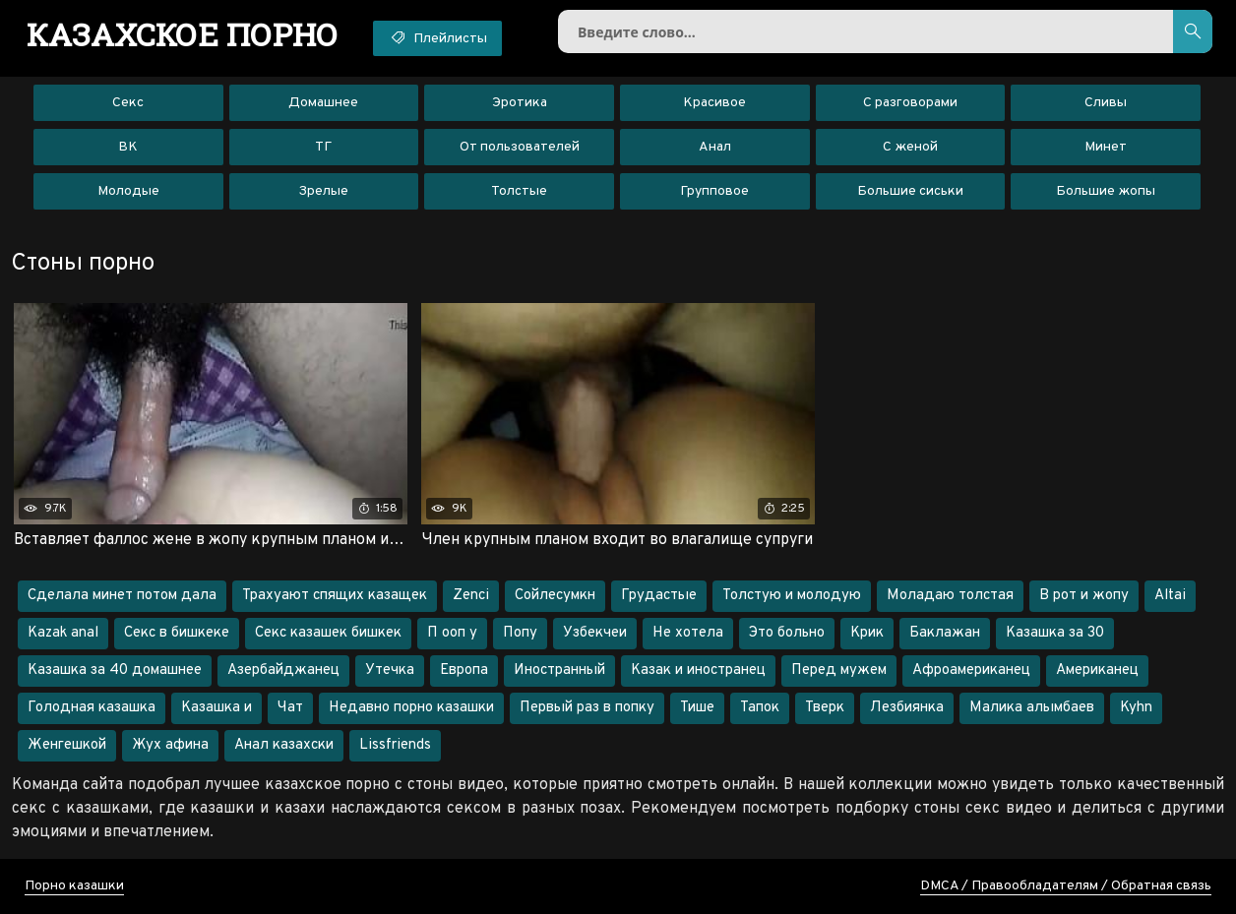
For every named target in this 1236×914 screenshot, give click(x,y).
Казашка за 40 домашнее (115, 670)
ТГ (323, 147)
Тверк (824, 708)
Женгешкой (67, 745)
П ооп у (452, 633)
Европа (464, 670)
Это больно (787, 633)
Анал (715, 147)
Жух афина (170, 745)
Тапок (759, 708)
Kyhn (1136, 708)
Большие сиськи (910, 191)
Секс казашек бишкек (328, 633)
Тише (697, 708)
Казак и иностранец (698, 670)
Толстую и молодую (791, 595)
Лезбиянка (907, 708)
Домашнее (323, 102)
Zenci (471, 595)
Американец (1097, 670)
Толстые (519, 191)
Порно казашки (74, 886)
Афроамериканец (971, 670)
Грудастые (659, 595)
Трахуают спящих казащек (334, 595)
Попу (520, 633)
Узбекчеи (595, 633)
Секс (128, 102)
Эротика (519, 102)
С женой (910, 147)
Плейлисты (437, 37)
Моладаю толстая (950, 595)
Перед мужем (839, 670)
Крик (867, 633)
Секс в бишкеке (176, 633)
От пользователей (520, 147)
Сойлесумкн (555, 595)
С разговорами (910, 102)
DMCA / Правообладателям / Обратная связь (1065, 886)
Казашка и (216, 708)
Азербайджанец (283, 670)
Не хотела (687, 633)
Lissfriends (395, 745)
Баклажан (944, 633)
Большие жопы (1105, 191)
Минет (1105, 147)
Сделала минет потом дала (122, 595)
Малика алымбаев (1031, 708)
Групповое (714, 191)
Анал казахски (284, 745)
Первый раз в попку (587, 708)
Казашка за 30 (1055, 633)
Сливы (1105, 102)
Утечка (389, 670)
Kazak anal (63, 633)
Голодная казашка (91, 708)
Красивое (714, 102)
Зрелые (323, 191)
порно (183, 34)
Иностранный (559, 670)
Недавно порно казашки (411, 708)
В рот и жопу (1084, 595)
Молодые (128, 191)
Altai (1170, 595)
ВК (128, 147)
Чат (290, 708)
